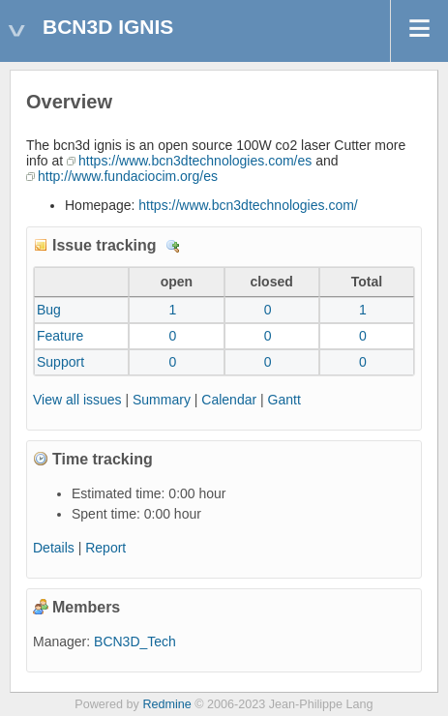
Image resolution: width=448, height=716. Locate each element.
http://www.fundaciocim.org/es (128, 176)
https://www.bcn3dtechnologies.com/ (247, 205)
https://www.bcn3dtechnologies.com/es (195, 160)
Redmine (166, 704)
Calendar (228, 399)
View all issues (77, 399)
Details (173, 246)
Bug (49, 309)
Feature (60, 335)
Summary (162, 399)
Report (105, 547)
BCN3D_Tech (135, 641)
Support (60, 362)
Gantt (284, 399)
